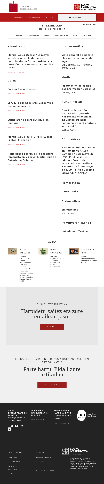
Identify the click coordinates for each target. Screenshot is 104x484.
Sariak (10, 474)
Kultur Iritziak (90, 36)
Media (75, 36)
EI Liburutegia (14, 462)
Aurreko (34, 17)
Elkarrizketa (33, 36)
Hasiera (18, 36)
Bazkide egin (37, 419)
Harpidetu (50, 17)
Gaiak (46, 36)
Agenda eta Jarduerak (13, 467)
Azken (16, 17)
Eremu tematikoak (16, 452)
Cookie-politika (40, 462)
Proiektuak (12, 457)
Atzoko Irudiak (61, 36)
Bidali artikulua (52, 385)
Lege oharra (39, 452)
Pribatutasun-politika (43, 457)
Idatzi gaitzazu (61, 423)
